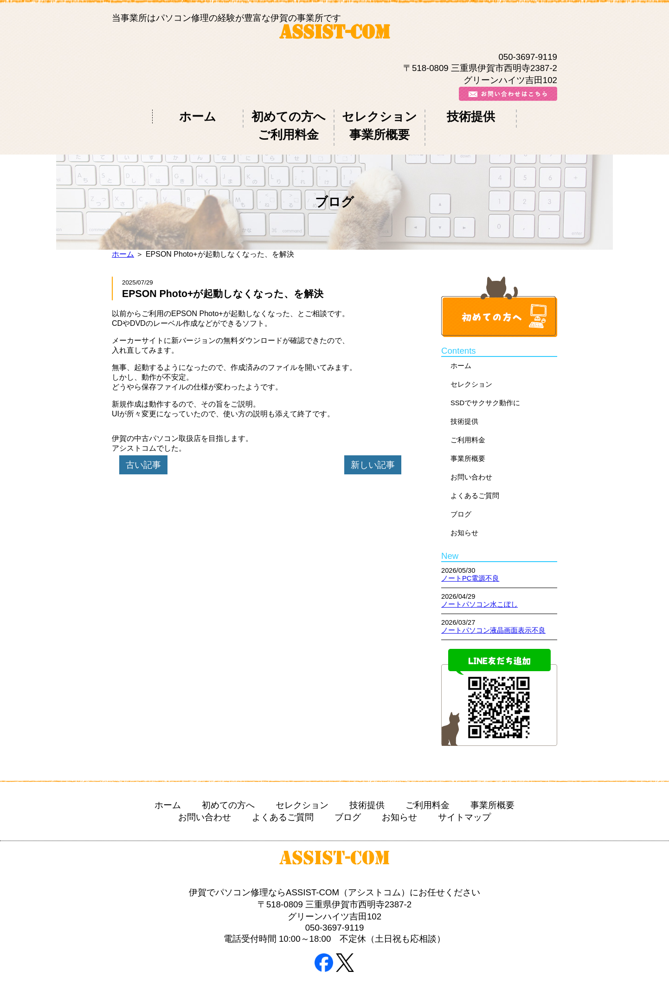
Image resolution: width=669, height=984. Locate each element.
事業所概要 (510, 116)
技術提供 (369, 116)
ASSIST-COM (334, 34)
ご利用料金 (440, 116)
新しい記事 (373, 442)
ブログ (460, 492)
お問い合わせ (471, 455)
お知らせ (464, 510)
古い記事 (143, 442)
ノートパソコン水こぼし (479, 582)
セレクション (298, 116)
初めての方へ (228, 116)
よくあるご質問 (474, 473)
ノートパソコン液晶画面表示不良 (493, 608)
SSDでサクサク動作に (485, 380)
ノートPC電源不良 (470, 556)
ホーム (158, 116)
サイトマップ (464, 795)
